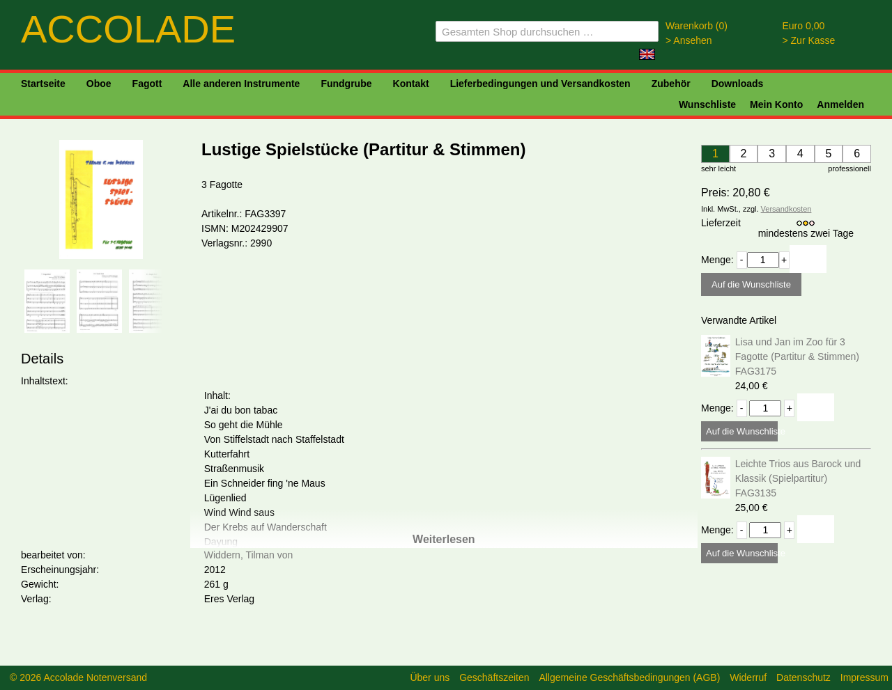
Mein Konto (776, 104)
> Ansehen (689, 40)
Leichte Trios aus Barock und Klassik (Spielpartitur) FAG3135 (798, 478)
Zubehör (671, 83)
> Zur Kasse (809, 40)
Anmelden (840, 104)
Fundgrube (346, 83)
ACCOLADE (128, 29)
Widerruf (748, 677)
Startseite (43, 83)
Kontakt (411, 83)
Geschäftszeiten (494, 677)
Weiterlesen (444, 539)
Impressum (864, 677)
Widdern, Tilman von (248, 554)
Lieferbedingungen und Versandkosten (540, 83)
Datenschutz (803, 677)
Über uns (429, 677)
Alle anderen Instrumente (241, 83)
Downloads (738, 83)
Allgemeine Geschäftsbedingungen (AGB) (629, 677)
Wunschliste (707, 104)
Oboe (99, 83)
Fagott (147, 83)
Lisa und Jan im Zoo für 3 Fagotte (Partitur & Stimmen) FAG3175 (797, 356)
